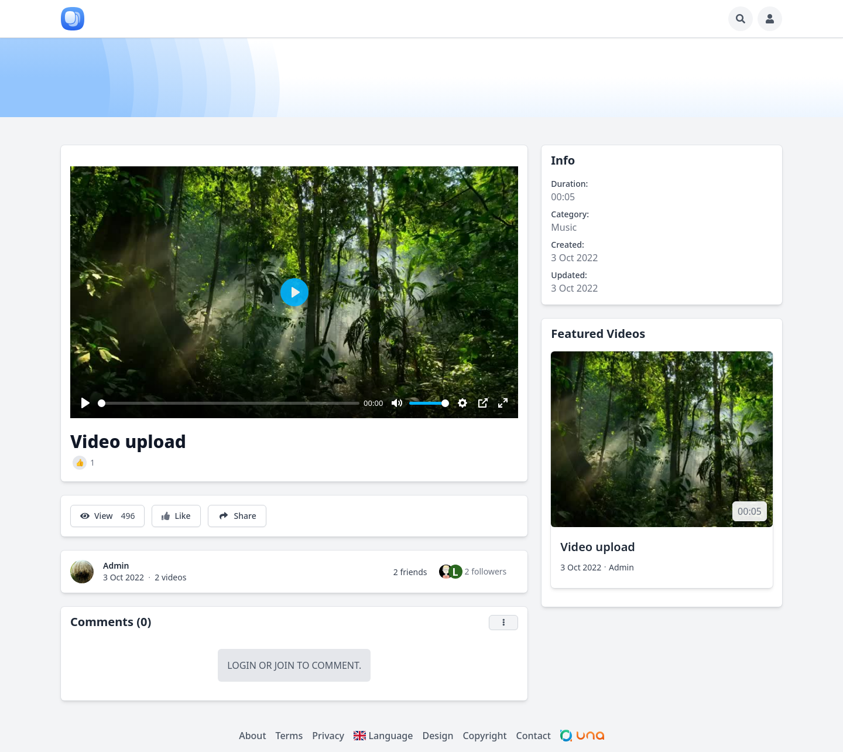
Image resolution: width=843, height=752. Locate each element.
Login (241, 665)
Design (437, 735)
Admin (116, 565)
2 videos (170, 577)
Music (564, 227)
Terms (289, 735)
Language (383, 735)
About (252, 735)
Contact (533, 735)
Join (284, 665)
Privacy (328, 735)
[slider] (228, 403)
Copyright (484, 735)
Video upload (597, 547)
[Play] (85, 403)
